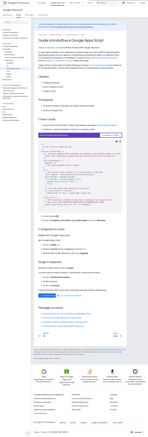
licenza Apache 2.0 (77, 352)
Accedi (142, 3)
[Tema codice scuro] (116, 141)
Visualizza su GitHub (111, 135)
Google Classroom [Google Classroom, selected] (57, 3)
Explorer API (76, 410)
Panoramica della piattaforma (45, 398)
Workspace (18, 2)
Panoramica (7, 15)
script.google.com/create (106, 125)
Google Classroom (13, 10)
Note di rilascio (39, 406)
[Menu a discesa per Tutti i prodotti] (83, 3)
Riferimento (29, 15)
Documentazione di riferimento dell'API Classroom (63, 326)
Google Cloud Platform (99, 423)
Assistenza (43, 15)
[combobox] (107, 3)
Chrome (73, 423)
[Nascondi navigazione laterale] (27, 433)
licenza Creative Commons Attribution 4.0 (111, 350)
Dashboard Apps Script (80, 402)
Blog (111, 398)
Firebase (84, 423)
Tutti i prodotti (74, 3)
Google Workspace (55, 35)
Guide (83, 35)
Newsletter (114, 402)
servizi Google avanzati (99, 65)
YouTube (113, 410)
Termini (36, 432)
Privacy (44, 432)
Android (62, 423)
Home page (41, 3)
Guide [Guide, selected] (18, 15)
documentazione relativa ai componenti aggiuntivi (75, 27)
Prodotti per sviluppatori (42, 402)
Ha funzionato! (47, 295)
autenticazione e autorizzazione (105, 58)
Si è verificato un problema (69, 295)
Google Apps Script (53, 48)
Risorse (91, 3)
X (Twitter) (114, 406)
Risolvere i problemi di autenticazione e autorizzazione (65, 322)
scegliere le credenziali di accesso (59, 60)
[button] (15, 46)
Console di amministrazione (82, 398)
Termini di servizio (40, 413)
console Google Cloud (79, 406)
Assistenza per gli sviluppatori (44, 410)
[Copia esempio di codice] (120, 141)
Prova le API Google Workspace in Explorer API (62, 318)
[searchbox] (15, 22)
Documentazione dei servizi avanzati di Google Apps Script (67, 314)
